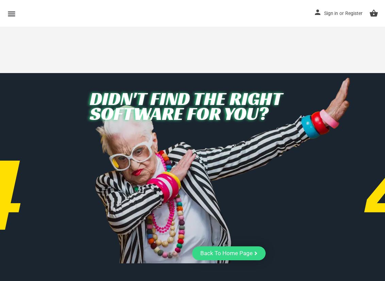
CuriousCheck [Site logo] (56, 13)
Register (354, 13)
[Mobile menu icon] (11, 13)
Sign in (331, 13)
